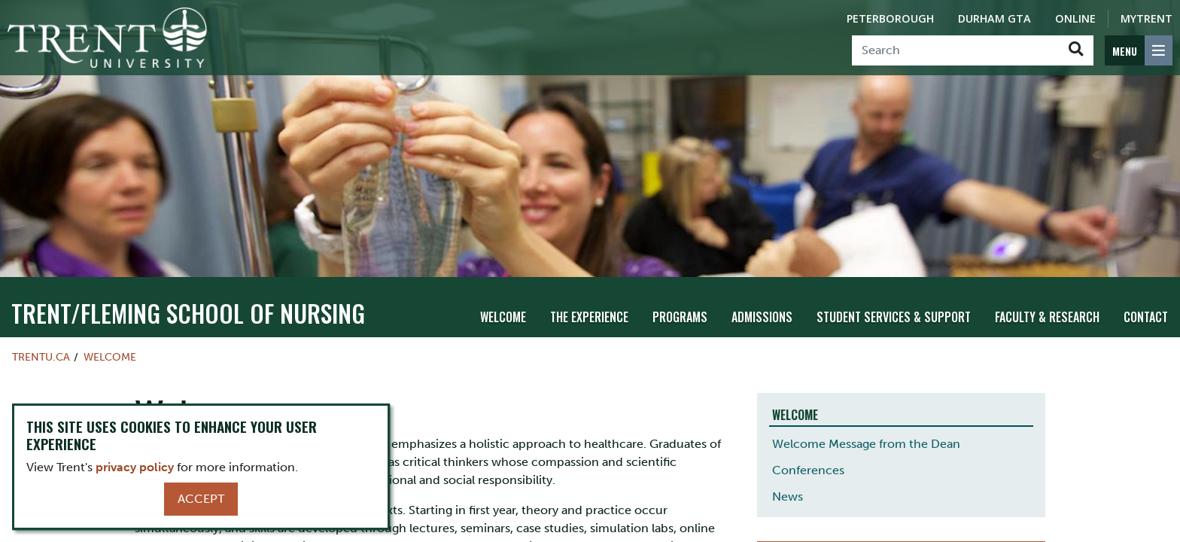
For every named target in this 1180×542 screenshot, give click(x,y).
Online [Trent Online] (1075, 18)
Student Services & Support (894, 317)
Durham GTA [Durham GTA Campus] (994, 18)
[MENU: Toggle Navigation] (1138, 50)
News (787, 496)
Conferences (808, 470)
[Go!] (1075, 50)
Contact (1146, 317)
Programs (679, 317)
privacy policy (135, 467)
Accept (201, 499)
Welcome (503, 317)
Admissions (761, 317)
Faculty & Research (1047, 317)
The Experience (589, 317)
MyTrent (1146, 18)
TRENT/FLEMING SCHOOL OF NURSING (188, 312)
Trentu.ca (41, 357)
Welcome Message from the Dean (866, 444)
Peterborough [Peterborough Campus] (890, 18)
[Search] (955, 50)
